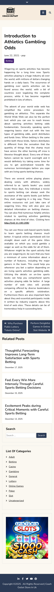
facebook (22, 578)
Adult (12, 457)
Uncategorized (16, 500)
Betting (9, 61)
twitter (27, 578)
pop (23, 55)
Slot (11, 495)
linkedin (18, 578)
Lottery (12, 481)
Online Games (16, 486)
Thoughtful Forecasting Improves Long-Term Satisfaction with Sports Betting (22, 356)
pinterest (35, 578)
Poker (12, 491)
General (13, 476)
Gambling (14, 471)
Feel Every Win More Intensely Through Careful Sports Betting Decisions (24, 384)
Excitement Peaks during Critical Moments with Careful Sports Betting (27, 409)
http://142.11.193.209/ (16, 223)
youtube (31, 578)
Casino (12, 466)
